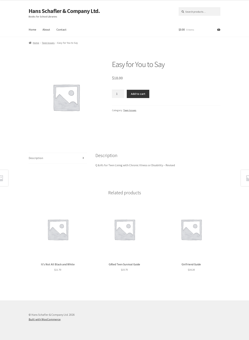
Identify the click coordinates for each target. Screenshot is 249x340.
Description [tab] (36, 158)
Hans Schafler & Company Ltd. (64, 11)
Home (32, 29)
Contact (61, 29)
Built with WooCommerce (45, 319)
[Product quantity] (118, 94)
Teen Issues (48, 42)
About (46, 29)
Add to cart (138, 94)
